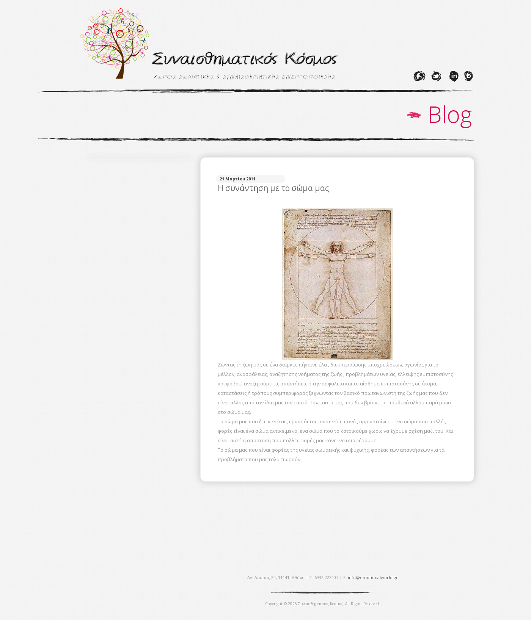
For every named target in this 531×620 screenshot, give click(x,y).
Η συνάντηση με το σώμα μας (273, 188)
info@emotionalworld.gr (373, 577)
